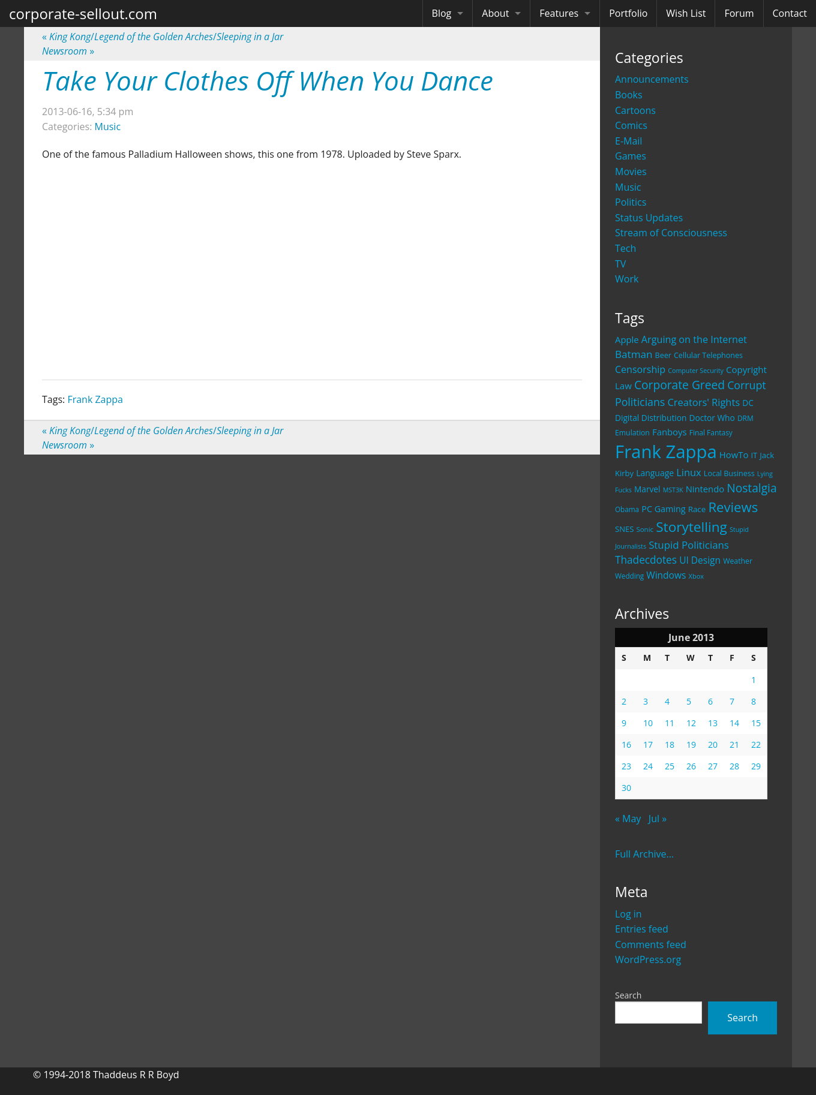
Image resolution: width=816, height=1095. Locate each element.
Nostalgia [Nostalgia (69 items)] (751, 488)
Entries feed (641, 928)
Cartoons (635, 110)
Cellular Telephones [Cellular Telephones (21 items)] (708, 355)
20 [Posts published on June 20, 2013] (713, 744)
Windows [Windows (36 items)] (666, 575)
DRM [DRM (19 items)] (745, 418)
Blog (442, 13)
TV (620, 263)
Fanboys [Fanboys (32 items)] (669, 432)
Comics (631, 125)
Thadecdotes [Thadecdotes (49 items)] (646, 560)
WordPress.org (648, 959)
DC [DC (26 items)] (748, 402)
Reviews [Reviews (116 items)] (733, 507)
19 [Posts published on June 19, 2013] (691, 744)
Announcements (652, 79)
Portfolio (628, 13)
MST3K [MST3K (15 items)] (673, 490)
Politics (630, 202)
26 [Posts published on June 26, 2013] (691, 766)
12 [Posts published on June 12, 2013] (691, 723)
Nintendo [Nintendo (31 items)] (705, 489)
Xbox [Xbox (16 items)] (696, 575)
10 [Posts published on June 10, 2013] (648, 723)
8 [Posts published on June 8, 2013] (753, 701)
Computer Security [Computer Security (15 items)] (696, 370)
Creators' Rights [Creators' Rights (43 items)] (703, 402)
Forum (739, 13)
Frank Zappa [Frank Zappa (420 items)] (666, 452)
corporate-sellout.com (83, 13)
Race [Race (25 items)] (697, 509)
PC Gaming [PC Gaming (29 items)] (663, 509)
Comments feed (650, 944)
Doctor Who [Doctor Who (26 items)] (712, 417)
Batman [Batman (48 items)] (633, 354)
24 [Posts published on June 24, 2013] (648, 766)
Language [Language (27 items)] (655, 473)
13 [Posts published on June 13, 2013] (713, 723)
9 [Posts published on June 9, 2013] (624, 723)
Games (630, 156)
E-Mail (628, 141)
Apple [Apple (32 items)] (627, 339)
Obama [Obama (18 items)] (627, 509)
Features (558, 13)
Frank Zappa (95, 399)
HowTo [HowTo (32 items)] (734, 455)
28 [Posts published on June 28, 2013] (734, 766)
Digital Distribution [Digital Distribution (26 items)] (650, 417)
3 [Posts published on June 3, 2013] (645, 701)
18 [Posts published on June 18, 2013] (669, 744)
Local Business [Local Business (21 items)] (729, 473)
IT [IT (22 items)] (754, 455)
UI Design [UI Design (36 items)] (700, 560)
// (162, 36)
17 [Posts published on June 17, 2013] (648, 744)
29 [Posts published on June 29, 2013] (756, 766)
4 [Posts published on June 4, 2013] (667, 701)
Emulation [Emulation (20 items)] (632, 433)
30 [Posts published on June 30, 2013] (626, 787)
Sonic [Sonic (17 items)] (644, 529)
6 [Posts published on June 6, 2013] (710, 701)
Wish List (686, 13)
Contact (790, 13)
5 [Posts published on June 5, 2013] (688, 701)
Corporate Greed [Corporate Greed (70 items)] (679, 385)
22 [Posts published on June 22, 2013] (756, 744)
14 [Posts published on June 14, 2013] (734, 723)
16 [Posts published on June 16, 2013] (626, 744)
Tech (625, 248)
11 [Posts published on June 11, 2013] (669, 723)
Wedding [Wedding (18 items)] (629, 575)
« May (628, 818)
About (495, 13)
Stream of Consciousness (671, 232)
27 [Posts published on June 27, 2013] (713, 766)
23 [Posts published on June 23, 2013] (626, 766)
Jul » (658, 818)
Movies (631, 171)
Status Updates (649, 217)
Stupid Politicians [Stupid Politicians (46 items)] (689, 545)
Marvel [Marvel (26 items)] (647, 489)
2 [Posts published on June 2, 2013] (624, 701)
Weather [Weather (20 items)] (737, 561)
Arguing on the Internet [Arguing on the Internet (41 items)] (694, 339)
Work (626, 278)
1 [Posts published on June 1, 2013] (753, 679)
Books (629, 94)
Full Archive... (644, 854)
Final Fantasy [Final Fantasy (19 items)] (711, 433)
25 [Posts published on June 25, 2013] (669, 766)
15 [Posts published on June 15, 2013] (756, 723)
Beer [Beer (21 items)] (663, 355)
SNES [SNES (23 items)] (624, 529)
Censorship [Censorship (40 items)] (640, 369)
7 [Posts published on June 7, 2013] (732, 701)
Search (628, 995)
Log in (628, 913)
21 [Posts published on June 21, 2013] (734, 744)
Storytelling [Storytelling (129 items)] (691, 527)
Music (628, 187)
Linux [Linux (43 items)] (688, 472)
